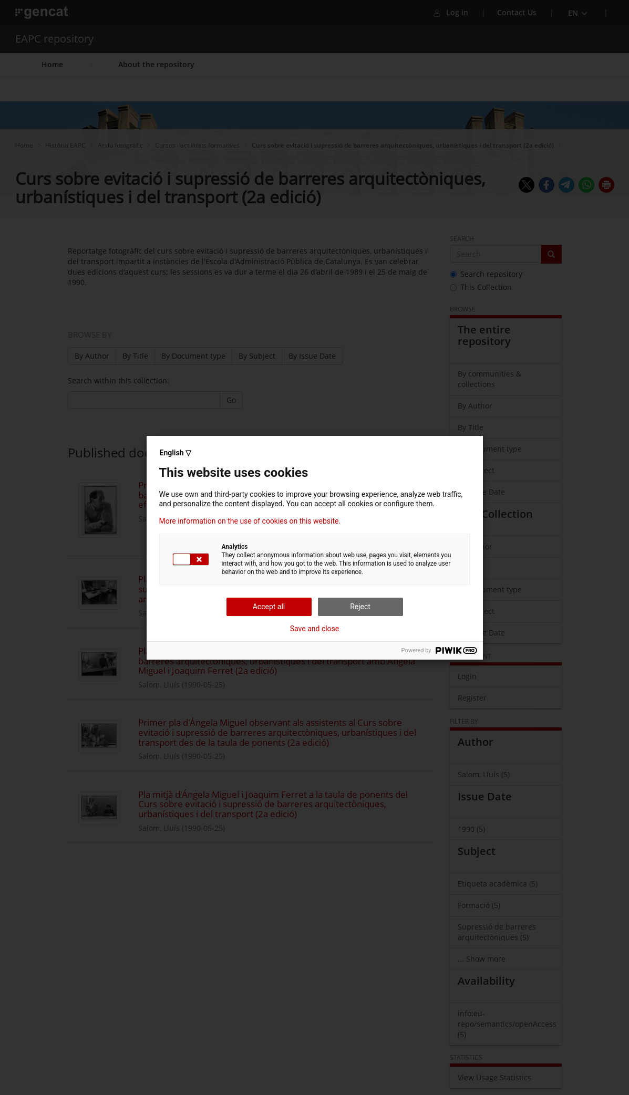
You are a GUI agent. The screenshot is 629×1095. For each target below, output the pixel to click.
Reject (360, 606)
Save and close (314, 628)
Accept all (269, 606)
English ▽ (175, 453)
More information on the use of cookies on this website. (250, 521)
